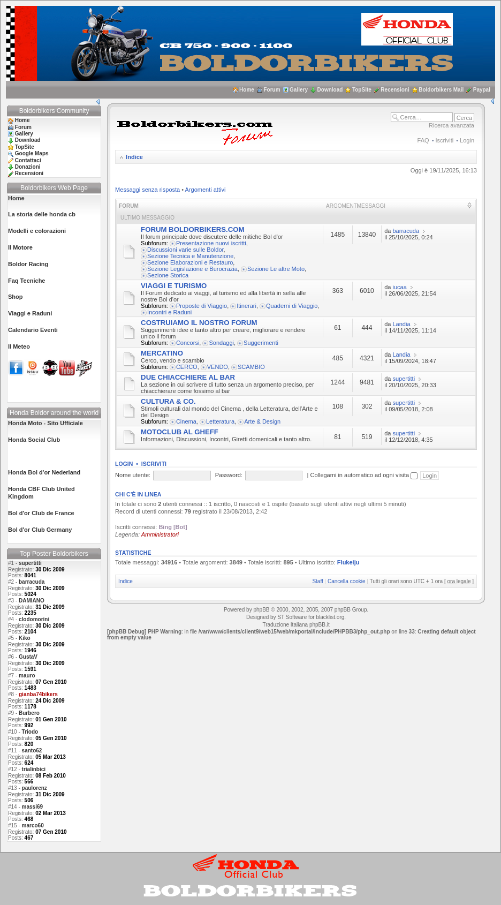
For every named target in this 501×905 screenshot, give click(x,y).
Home (246, 90)
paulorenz (34, 788)
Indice (134, 157)
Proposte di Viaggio (201, 306)
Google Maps (32, 153)
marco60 (33, 825)
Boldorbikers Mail (441, 90)
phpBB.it (319, 625)
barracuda (31, 582)
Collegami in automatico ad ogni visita (364, 475)
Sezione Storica (167, 275)
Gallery (299, 90)
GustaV (28, 657)
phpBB (261, 610)
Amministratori (160, 534)
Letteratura (220, 421)
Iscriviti (445, 140)
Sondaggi (221, 343)
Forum (271, 90)
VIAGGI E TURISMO (174, 286)
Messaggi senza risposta (147, 189)
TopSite (361, 90)
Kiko (25, 638)
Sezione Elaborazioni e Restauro (190, 262)
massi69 (32, 807)
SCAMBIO (251, 367)
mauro (27, 675)
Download (330, 90)
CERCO (187, 367)
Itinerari (246, 306)
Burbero (29, 713)
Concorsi (187, 343)
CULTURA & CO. (168, 401)
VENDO (217, 367)
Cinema (186, 421)
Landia (402, 324)
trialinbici (33, 769)
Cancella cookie (347, 581)
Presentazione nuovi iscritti (211, 243)
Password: (228, 475)
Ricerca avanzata (451, 125)
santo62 (32, 750)
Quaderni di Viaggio (291, 306)
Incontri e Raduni (169, 312)
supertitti (30, 563)
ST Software (292, 617)
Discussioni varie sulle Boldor (185, 249)
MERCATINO (162, 353)
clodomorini (34, 619)
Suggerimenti (261, 343)
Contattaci (28, 160)
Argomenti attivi (205, 189)
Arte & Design (262, 421)
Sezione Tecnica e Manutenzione (190, 256)
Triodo (30, 732)
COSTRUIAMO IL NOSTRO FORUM (199, 323)
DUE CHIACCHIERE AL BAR (188, 377)
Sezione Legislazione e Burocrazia (192, 269)
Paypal (481, 90)
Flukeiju (348, 562)
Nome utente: (132, 475)
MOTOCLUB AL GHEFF (179, 432)
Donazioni (28, 167)
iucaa (400, 287)
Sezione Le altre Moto (276, 269)
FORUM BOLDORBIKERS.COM (192, 229)
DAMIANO (31, 601)
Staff (317, 581)
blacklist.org (330, 617)
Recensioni (395, 90)
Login (467, 140)
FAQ (423, 140)
